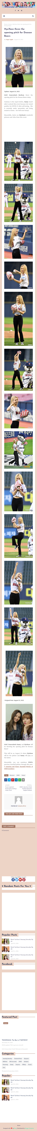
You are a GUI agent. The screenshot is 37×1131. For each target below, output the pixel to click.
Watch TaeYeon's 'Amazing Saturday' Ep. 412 (22, 948)
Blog (15, 1128)
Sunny (10, 24)
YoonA (30, 1064)
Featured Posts (18, 1058)
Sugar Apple (9, 39)
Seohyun (26, 1061)
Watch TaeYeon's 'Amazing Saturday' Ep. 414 (22, 940)
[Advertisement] (18, 912)
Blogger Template (29, 1128)
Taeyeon (18, 1064)
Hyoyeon (12, 775)
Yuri (4, 1067)
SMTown (5, 1061)
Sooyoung (5, 1064)
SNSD (18, 775)
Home (5, 24)
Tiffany (24, 1064)
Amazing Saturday (7, 1058)
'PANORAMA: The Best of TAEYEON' (15, 1040)
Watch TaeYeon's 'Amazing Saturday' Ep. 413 (22, 955)
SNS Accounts (13, 1061)
